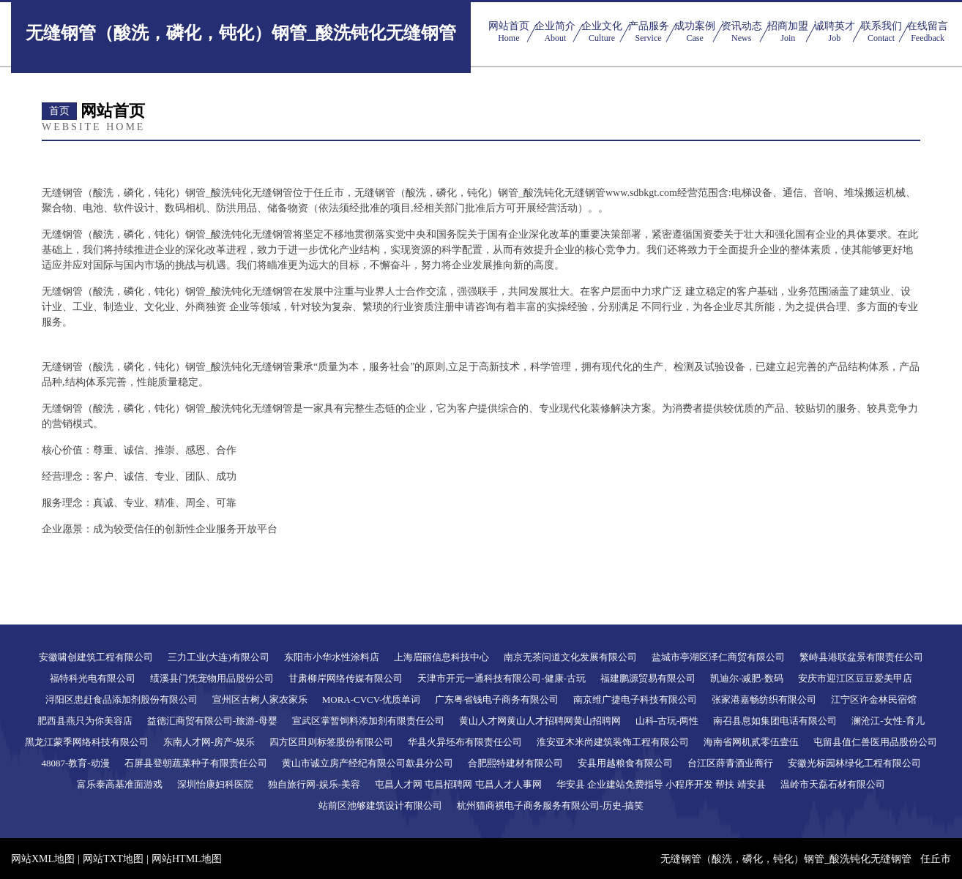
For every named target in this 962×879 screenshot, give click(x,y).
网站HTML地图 (187, 858)
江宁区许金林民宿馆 (874, 699)
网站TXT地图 (113, 858)
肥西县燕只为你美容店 (85, 720)
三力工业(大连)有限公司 (218, 657)
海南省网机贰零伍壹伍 (751, 742)
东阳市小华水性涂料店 (331, 657)
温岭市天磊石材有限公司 (832, 784)
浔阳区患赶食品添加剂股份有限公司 (121, 699)
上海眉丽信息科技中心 (441, 657)
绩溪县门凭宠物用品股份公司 (212, 678)
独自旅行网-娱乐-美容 (314, 784)
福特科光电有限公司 (92, 678)
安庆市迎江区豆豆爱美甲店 (855, 678)
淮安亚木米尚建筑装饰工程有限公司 (613, 742)
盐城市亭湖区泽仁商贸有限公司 (718, 657)
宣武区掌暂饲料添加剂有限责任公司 (368, 720)
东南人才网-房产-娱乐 (209, 742)
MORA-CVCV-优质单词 (371, 699)
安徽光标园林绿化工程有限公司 (854, 763)
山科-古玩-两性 (667, 720)
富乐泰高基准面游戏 (120, 784)
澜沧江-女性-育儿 (888, 720)
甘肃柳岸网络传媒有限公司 (345, 678)
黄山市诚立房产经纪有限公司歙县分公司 (367, 763)
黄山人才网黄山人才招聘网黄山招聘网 (540, 720)
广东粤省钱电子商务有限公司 (497, 699)
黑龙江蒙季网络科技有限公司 (87, 742)
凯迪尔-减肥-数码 (746, 678)
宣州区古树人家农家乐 (259, 699)
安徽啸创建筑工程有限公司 (96, 657)
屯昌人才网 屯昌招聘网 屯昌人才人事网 (458, 784)
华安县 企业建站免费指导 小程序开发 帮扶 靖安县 (661, 784)
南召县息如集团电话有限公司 (775, 720)
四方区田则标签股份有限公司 (331, 742)
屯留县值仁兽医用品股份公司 (875, 742)
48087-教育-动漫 (75, 763)
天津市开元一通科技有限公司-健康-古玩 (501, 678)
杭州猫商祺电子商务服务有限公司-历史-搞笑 (550, 805)
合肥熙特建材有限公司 (515, 763)
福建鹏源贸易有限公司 (648, 678)
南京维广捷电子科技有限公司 (635, 699)
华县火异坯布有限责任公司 (465, 742)
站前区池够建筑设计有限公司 (380, 805)
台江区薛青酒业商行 (730, 763)
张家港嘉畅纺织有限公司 (764, 699)
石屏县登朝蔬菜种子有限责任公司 (195, 763)
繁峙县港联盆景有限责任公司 (861, 657)
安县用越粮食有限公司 (625, 763)
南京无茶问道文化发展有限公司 (570, 657)
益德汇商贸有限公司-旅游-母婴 (212, 720)
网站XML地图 (43, 858)
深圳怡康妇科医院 (215, 784)
